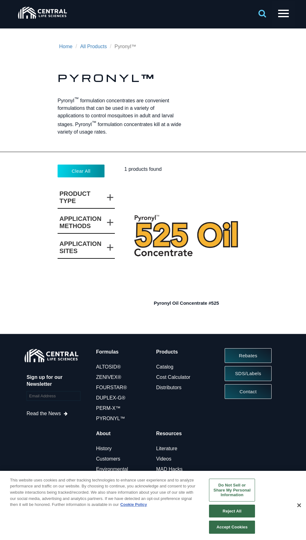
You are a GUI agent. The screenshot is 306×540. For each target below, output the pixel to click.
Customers (108, 458)
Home (66, 46)
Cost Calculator (173, 377)
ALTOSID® (108, 366)
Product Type (74, 197)
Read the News (44, 413)
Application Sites (80, 247)
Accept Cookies (232, 527)
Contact (248, 391)
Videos (163, 458)
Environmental (112, 469)
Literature (166, 448)
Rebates (248, 355)
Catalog (164, 366)
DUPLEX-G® (110, 397)
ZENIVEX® (108, 377)
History (104, 448)
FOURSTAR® (111, 387)
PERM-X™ (108, 408)
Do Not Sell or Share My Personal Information (232, 490)
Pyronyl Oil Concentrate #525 (186, 303)
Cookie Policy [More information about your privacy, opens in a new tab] (133, 504)
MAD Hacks (169, 469)
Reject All (232, 511)
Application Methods (80, 222)
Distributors (168, 387)
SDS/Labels (248, 373)
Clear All (81, 171)
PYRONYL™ (110, 418)
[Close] (299, 505)
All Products (93, 46)
